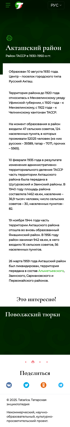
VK (9, 385)
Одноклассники (43, 385)
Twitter (26, 385)
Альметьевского (51, 271)
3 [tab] (40, 362)
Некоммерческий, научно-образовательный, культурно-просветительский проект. (30, 417)
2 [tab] (33, 362)
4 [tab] (47, 362)
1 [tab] (26, 362)
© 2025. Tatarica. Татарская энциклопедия (26, 402)
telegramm (61, 385)
